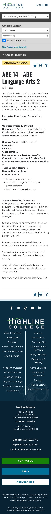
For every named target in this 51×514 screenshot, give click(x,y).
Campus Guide (38, 367)
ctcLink (38, 333)
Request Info (25, 482)
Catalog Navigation (15, 55)
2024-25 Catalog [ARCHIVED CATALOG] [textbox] (20, 17)
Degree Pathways (12, 381)
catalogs (15, 507)
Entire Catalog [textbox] (9, 30)
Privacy (43, 495)
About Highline (12, 333)
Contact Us (25, 461)
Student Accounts (13, 386)
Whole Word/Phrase (16, 40)
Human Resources (13, 351)
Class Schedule (12, 377)
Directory (13, 342)
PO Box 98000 (25, 412)
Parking (38, 380)
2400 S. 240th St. (25, 414)
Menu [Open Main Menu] (42, 5)
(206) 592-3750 (31, 444)
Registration (37, 346)
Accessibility (35, 500)
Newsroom (13, 337)
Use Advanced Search (14, 47)
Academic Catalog (13, 367)
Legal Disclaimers (18, 500)
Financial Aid (38, 342)
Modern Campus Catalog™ (31, 510)
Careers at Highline (12, 346)
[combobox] (25, 16)
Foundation (12, 390)
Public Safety (38, 384)
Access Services (12, 372)
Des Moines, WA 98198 (25, 417)
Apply (25, 471)
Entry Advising (38, 354)
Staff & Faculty (12, 356)
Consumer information (35, 497)
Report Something (38, 389)
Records (38, 350)
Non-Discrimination (13, 497)
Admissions (38, 337)
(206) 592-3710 (30, 439)
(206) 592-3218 (33, 449)
